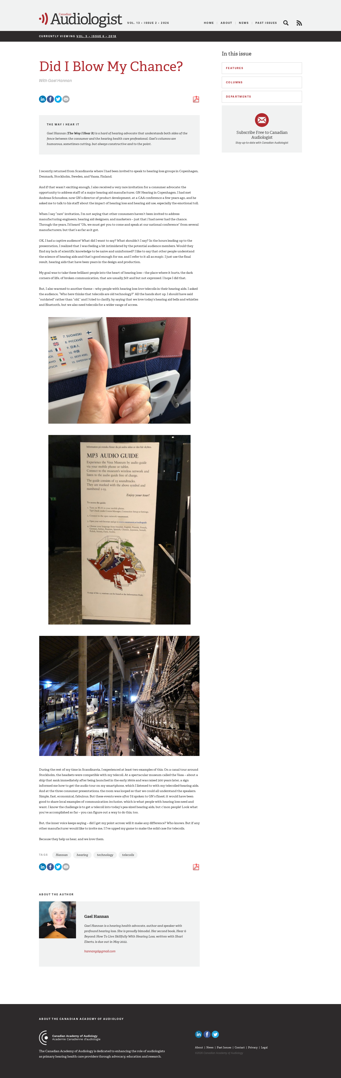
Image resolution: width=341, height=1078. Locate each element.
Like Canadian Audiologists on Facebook (207, 1034)
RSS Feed (299, 23)
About (226, 23)
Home (209, 23)
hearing (82, 855)
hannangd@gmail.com (99, 951)
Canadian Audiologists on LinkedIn (198, 1034)
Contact (240, 1047)
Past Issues (266, 23)
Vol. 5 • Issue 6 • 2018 (96, 36)
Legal (264, 1047)
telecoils (128, 855)
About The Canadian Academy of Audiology (81, 1019)
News (244, 23)
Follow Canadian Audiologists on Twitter (215, 1034)
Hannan (62, 855)
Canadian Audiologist (80, 20)
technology (105, 855)
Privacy (253, 1047)
